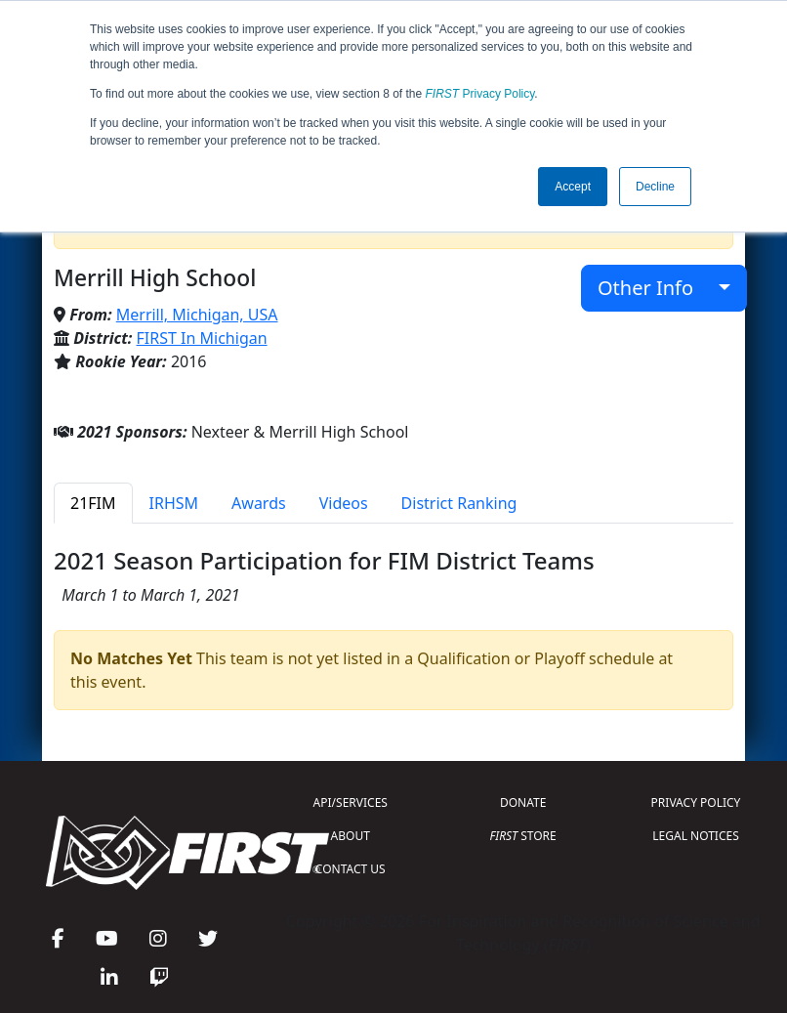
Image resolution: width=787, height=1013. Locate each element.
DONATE (523, 802)
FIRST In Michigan (202, 338)
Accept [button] (573, 186)
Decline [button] (655, 186)
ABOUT (350, 835)
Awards (258, 503)
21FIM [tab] (93, 503)
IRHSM (174, 503)
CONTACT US (350, 869)
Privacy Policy (480, 94)
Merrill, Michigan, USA (197, 314)
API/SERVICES (350, 802)
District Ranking (459, 503)
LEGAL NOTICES (695, 835)
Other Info (656, 287)
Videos (343, 503)
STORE (523, 835)
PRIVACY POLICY (696, 802)
